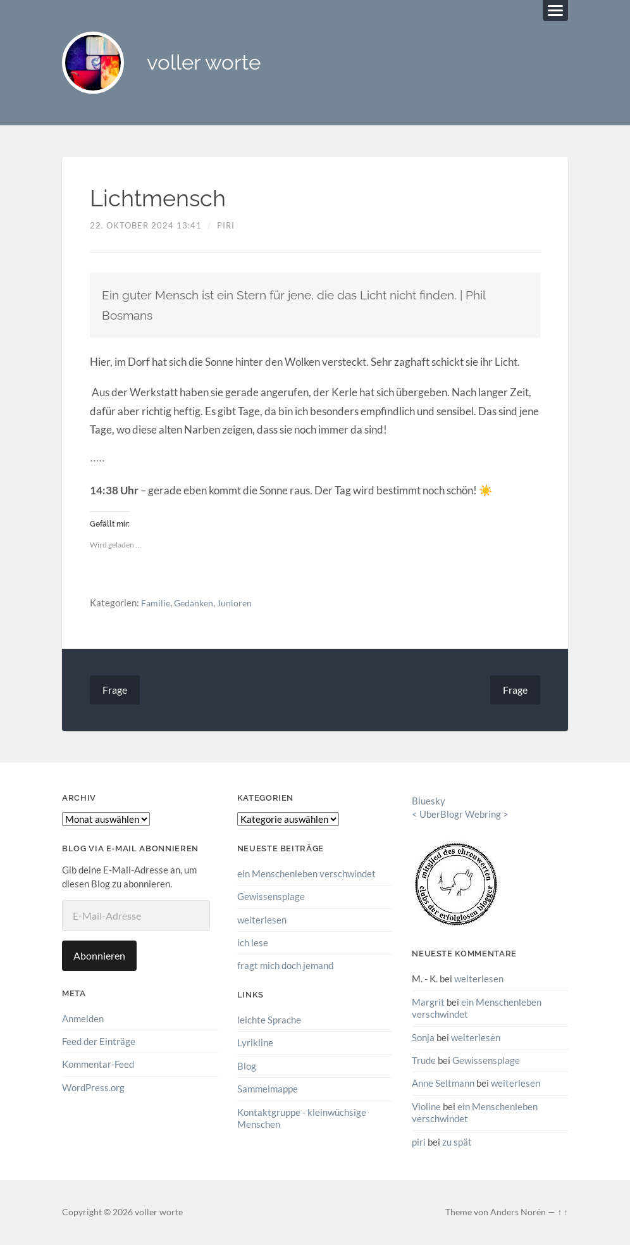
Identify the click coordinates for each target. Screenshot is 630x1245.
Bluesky (428, 802)
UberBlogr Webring (460, 815)
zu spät (457, 1142)
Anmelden (83, 1019)
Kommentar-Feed (98, 1065)
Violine (426, 1107)
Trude (424, 1061)
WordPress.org (93, 1088)
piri (226, 227)
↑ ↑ (562, 1212)
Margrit (428, 1002)
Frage (114, 691)
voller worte (208, 64)
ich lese (252, 943)
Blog (246, 1066)
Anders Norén (518, 1212)
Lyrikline (255, 1043)
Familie (156, 604)
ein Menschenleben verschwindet (306, 874)
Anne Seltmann (443, 1083)
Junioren (239, 604)
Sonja (423, 1038)
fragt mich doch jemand (285, 966)
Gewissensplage (271, 897)
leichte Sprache (269, 1020)
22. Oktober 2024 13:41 (146, 227)
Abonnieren (99, 957)
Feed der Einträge (98, 1042)
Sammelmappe (267, 1089)
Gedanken (196, 604)
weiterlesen (262, 920)
